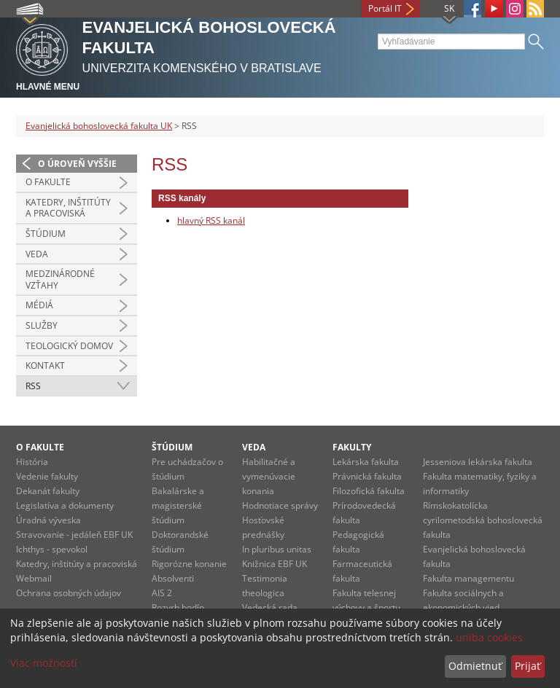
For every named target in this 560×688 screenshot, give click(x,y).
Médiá (39, 305)
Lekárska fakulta (365, 462)
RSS (33, 386)
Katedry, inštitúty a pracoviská (68, 208)
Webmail (34, 578)
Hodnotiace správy (280, 505)
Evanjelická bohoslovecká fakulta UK (99, 126)
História (32, 462)
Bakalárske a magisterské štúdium (178, 505)
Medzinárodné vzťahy (60, 279)
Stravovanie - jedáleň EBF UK (74, 534)
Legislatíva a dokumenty (65, 505)
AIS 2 (162, 593)
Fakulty (351, 447)
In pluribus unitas (276, 549)
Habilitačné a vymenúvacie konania (268, 476)
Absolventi (173, 578)
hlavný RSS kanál (211, 220)
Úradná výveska (48, 520)
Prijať (527, 666)
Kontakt (45, 365)
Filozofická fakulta (368, 491)
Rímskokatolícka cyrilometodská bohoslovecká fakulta (482, 520)
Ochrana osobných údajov (68, 593)
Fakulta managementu (468, 578)
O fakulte (48, 182)
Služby (42, 325)
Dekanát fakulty (47, 491)
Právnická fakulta (367, 476)
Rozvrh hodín (178, 607)
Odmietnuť (475, 666)
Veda (37, 254)
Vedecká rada (270, 607)
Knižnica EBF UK (274, 564)
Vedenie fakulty (47, 476)
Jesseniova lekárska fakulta (477, 462)
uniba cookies (489, 637)
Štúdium (46, 233)
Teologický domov (69, 346)
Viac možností (43, 663)
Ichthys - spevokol (52, 549)
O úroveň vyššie (77, 163)
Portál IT (385, 8)
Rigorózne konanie (189, 564)
